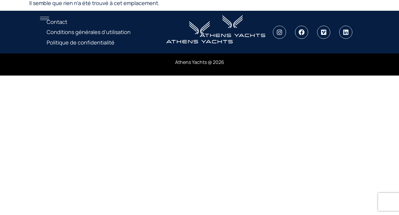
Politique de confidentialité (80, 42)
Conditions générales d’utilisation (89, 32)
